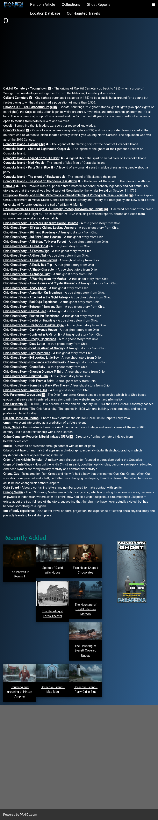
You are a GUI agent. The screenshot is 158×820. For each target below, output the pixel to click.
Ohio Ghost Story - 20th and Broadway (29, 232)
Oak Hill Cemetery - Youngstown (25, 88)
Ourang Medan (13, 492)
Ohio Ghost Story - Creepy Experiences (29, 339)
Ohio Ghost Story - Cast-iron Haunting (29, 320)
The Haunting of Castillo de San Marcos (85, 609)
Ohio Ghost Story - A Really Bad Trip (27, 265)
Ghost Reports (98, 4)
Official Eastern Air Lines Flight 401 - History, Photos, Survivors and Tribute (53, 209)
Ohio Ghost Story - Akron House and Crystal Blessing (39, 283)
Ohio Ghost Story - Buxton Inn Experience (31, 316)
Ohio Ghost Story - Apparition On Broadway (32, 293)
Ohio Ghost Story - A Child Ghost (25, 246)
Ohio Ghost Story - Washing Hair (25, 390)
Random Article (42, 4)
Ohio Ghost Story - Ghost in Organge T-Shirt (33, 371)
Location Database (45, 13)
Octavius (9, 186)
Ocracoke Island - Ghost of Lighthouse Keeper (34, 149)
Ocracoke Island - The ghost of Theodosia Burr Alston (40, 181)
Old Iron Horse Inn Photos (20, 418)
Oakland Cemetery (15, 98)
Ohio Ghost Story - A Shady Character (29, 269)
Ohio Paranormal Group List (22, 395)
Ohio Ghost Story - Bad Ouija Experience (30, 302)
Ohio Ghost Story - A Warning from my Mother (34, 279)
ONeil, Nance (11, 427)
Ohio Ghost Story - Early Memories (26, 353)
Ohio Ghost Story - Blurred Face (24, 311)
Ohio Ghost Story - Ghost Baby (24, 367)
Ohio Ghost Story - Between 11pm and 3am (32, 307)
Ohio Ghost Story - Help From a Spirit (28, 381)
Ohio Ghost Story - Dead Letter (24, 344)
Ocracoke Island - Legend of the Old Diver (31, 158)
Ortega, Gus (11, 474)
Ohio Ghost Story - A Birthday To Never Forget (34, 242)
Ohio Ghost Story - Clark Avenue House (30, 330)
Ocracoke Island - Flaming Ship (24, 144)
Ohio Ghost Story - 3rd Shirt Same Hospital (32, 237)
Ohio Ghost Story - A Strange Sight (26, 274)
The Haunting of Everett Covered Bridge (85, 650)
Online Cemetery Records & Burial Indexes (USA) (36, 436)
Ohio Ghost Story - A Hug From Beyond (30, 260)
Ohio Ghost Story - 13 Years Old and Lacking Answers (39, 228)
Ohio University (13, 404)
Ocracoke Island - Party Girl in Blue (26, 167)
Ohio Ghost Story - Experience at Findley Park (33, 362)
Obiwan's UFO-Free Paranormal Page (28, 107)
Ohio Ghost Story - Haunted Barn (25, 376)
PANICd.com (28, 814)
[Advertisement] (79, 57)
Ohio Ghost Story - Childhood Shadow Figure (33, 325)
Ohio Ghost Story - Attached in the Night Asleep (35, 297)
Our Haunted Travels (83, 13)
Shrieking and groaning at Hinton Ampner (19, 691)
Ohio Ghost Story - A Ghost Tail (24, 255)
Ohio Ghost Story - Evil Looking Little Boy (31, 357)
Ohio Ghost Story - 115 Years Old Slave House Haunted (40, 223)
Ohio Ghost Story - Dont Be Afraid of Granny (33, 348)
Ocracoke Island (14, 130)
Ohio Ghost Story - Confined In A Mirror (30, 334)
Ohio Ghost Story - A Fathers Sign (26, 251)
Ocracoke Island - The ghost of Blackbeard (32, 177)
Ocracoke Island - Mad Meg (21, 163)
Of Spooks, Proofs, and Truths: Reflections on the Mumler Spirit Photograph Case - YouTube (65, 195)
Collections (71, 4)
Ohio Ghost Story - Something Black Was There (35, 385)
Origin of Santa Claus (17, 464)
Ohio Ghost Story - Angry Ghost (24, 288)
